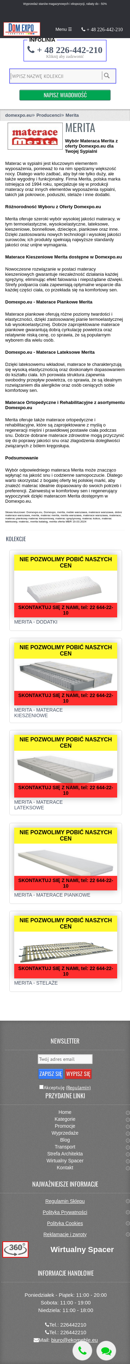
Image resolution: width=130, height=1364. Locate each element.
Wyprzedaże (65, 1133)
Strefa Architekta (65, 1153)
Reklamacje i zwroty (64, 1234)
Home (65, 1112)
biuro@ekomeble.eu (74, 1340)
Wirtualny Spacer (65, 1160)
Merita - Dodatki (36, 622)
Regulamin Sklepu (65, 1201)
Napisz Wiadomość (65, 95)
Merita (72, 115)
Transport (65, 1147)
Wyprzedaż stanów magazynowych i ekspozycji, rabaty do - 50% (65, 4)
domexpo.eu (18, 115)
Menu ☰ (63, 29)
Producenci (48, 115)
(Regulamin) (78, 1087)
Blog (65, 1140)
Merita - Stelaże (36, 983)
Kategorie (65, 1119)
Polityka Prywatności (65, 1212)
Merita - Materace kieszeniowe (38, 712)
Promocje (65, 1126)
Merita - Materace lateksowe (38, 804)
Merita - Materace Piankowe (52, 895)
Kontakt (65, 1167)
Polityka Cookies (65, 1223)
